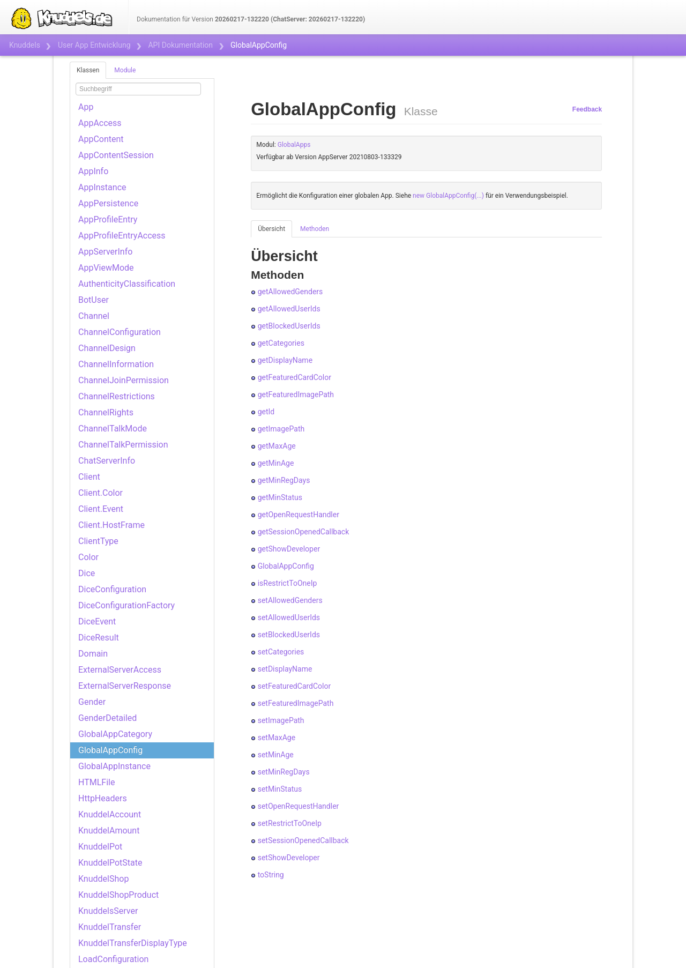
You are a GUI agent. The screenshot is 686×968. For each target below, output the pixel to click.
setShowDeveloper (289, 857)
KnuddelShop (103, 879)
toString (271, 874)
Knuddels (24, 45)
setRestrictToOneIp (290, 823)
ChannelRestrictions (116, 396)
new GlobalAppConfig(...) (448, 195)
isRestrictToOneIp (287, 583)
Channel (93, 316)
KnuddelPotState (110, 863)
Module (125, 70)
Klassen (88, 70)
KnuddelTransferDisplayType (132, 943)
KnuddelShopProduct (118, 895)
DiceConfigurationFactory (126, 605)
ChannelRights (105, 412)
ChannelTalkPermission (123, 445)
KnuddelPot (100, 847)
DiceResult (98, 637)
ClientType (98, 541)
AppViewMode (106, 268)
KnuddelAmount (108, 830)
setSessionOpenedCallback (303, 840)
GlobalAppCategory (115, 734)
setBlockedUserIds (289, 634)
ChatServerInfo (106, 461)
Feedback (587, 109)
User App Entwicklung (94, 45)
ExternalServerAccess (119, 670)
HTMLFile (96, 782)
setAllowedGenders (290, 600)
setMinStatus (280, 789)
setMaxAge (276, 737)
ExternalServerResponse (124, 686)
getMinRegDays (284, 480)
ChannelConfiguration (119, 332)
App (85, 107)
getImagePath (281, 429)
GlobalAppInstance (114, 766)
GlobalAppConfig (110, 750)
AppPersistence (108, 203)
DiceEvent (97, 621)
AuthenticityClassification (126, 284)
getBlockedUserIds (289, 326)
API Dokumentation (180, 45)
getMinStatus (280, 497)
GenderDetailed (107, 718)
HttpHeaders (102, 798)
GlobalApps (294, 144)
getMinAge (276, 463)
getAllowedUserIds (289, 308)
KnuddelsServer (108, 911)
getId (266, 411)
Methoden (314, 229)
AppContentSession (116, 155)
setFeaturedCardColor (294, 686)
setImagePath (281, 720)
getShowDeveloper (289, 549)
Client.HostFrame (111, 525)
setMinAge (276, 754)
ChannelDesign (107, 348)
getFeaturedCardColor (294, 377)
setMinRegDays (284, 772)
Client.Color (100, 493)
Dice (86, 573)
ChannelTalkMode (112, 428)
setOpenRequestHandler (298, 806)
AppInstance (102, 187)
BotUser (93, 300)
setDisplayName (285, 669)
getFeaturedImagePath (296, 394)
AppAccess (100, 123)
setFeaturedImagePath (296, 703)
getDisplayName (285, 360)
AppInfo (93, 171)
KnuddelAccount (109, 814)
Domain (93, 654)
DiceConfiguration (112, 589)
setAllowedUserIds (289, 617)
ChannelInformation (116, 364)
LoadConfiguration (113, 959)
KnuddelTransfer (109, 927)
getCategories (281, 343)
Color (88, 557)
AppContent (101, 139)
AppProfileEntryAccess (122, 235)
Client (89, 477)
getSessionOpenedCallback (303, 531)
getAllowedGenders (290, 291)
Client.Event (100, 509)
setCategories (281, 651)
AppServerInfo (105, 252)
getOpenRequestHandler (298, 514)
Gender (92, 702)
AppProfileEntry (107, 219)
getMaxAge (277, 446)
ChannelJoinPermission (123, 380)
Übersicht (271, 229)
